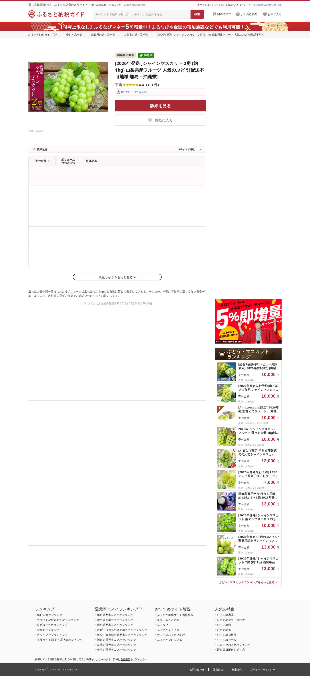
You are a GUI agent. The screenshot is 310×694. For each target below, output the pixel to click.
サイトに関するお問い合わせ (265, 4)
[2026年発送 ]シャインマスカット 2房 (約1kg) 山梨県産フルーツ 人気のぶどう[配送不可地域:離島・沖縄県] (159, 70)
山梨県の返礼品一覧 (103, 34)
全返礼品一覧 (74, 34)
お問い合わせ (197, 669)
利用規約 (237, 669)
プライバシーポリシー (262, 669)
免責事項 (125, 659)
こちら (145, 576)
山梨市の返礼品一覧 (136, 34)
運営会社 (218, 669)
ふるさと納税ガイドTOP (42, 34)
